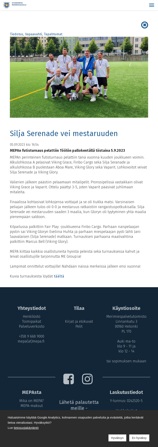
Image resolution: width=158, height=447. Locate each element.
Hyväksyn (117, 438)
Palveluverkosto (31, 326)
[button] (151, 5)
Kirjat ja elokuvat (79, 321)
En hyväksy (139, 438)
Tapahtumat (53, 34)
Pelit (79, 326)
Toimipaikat (31, 321)
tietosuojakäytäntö (26, 427)
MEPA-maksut (31, 405)
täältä (59, 276)
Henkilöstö (31, 316)
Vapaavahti (33, 34)
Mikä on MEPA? (31, 400)
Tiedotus (16, 34)
